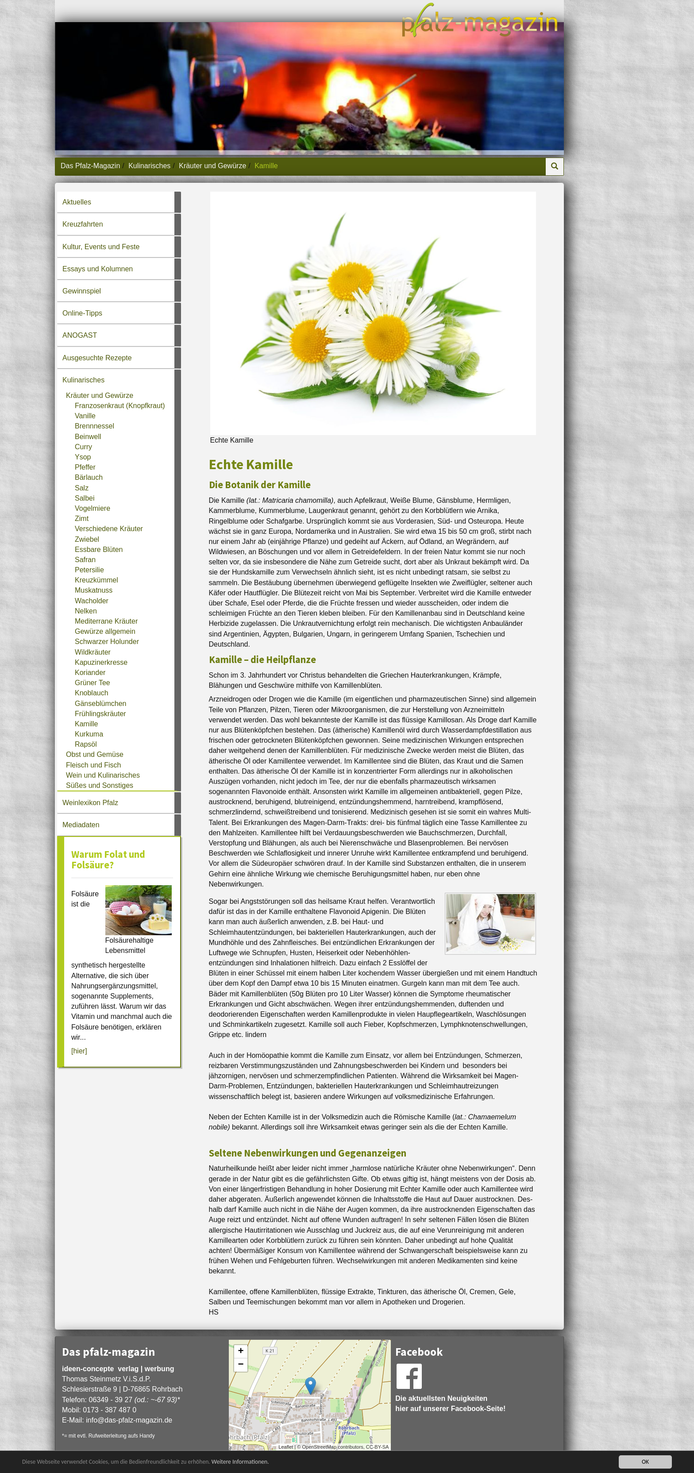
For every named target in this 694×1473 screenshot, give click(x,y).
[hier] (79, 1051)
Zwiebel (87, 539)
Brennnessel (94, 426)
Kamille (86, 724)
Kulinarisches (149, 166)
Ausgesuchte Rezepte (97, 358)
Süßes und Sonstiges (99, 785)
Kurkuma (89, 734)
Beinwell (88, 436)
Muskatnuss (93, 590)
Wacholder (91, 601)
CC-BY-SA (377, 1447)
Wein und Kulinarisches (103, 775)
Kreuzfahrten (82, 224)
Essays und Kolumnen (97, 269)
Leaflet (285, 1447)
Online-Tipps (82, 313)
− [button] (241, 1365)
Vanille (85, 416)
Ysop (83, 457)
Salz (82, 488)
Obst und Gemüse (94, 754)
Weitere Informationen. (240, 1461)
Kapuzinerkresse (101, 662)
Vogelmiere (92, 508)
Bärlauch (89, 477)
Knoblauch (91, 693)
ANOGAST (79, 335)
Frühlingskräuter (100, 713)
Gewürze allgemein (105, 631)
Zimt (82, 518)
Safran (85, 559)
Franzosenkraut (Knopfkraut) (120, 405)
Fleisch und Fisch (93, 765)
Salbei (84, 498)
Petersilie (89, 570)
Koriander (90, 672)
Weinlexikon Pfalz (90, 802)
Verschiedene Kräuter (109, 528)
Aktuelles (76, 202)
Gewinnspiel (81, 291)
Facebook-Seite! (478, 1408)
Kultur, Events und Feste (100, 247)
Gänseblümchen (101, 703)
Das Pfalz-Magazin (90, 166)
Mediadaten (81, 825)
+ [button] (241, 1351)
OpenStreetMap (319, 1447)
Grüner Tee (92, 682)
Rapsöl (86, 744)
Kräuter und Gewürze (212, 166)
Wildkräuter (93, 652)
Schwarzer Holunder (107, 641)
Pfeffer (85, 467)
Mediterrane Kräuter (106, 621)
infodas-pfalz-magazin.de (129, 1420)
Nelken (86, 611)
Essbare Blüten (99, 549)
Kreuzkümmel (96, 580)
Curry (83, 447)
